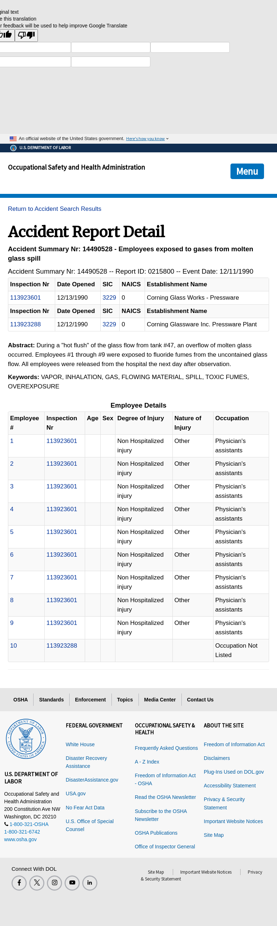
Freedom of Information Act (234, 744)
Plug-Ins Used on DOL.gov (234, 772)
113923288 (25, 324)
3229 (109, 297)
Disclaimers (217, 758)
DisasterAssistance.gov (92, 780)
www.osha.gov (20, 839)
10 (13, 645)
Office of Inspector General (165, 846)
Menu (247, 171)
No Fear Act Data (85, 807)
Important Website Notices (233, 821)
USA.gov (75, 793)
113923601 (25, 297)
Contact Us (200, 700)
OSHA (20, 700)
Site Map (214, 835)
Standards (51, 700)
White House (80, 744)
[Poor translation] (26, 35)
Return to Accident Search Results (54, 208)
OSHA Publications (156, 833)
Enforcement (90, 700)
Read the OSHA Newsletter (165, 797)
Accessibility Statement (230, 785)
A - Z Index (147, 762)
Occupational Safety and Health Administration (76, 167)
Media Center (160, 700)
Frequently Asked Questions (166, 748)
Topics (125, 700)
